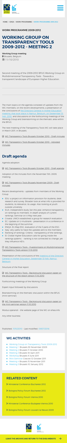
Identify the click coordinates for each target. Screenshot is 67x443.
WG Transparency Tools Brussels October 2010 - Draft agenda (34, 168)
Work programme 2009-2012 (46, 22)
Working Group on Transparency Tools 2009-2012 (33, 344)
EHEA (12, 22)
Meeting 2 (14, 350)
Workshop (14, 355)
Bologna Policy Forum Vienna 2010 (24, 397)
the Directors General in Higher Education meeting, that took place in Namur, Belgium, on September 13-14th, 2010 (32, 113)
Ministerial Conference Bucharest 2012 (26, 384)
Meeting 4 (14, 361)
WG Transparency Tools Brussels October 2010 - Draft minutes (35, 136)
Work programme (24, 22)
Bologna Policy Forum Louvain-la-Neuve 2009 (30, 410)
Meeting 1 (14, 347)
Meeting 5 (14, 364)
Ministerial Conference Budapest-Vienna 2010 (29, 403)
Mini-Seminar (16, 358)
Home (5, 22)
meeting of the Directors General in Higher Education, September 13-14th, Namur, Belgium (32, 258)
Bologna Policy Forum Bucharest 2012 (26, 390)
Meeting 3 (14, 353)
